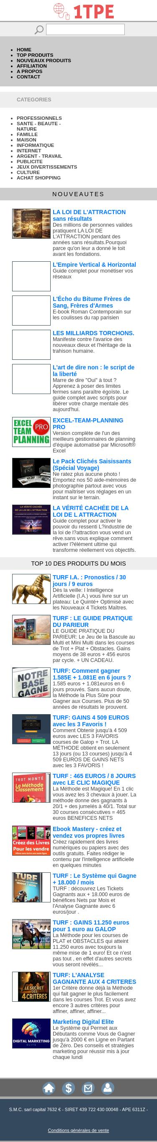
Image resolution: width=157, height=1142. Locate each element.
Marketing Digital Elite (83, 1021)
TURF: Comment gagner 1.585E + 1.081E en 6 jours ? (92, 674)
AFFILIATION (32, 65)
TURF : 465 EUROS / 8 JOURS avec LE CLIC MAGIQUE (94, 779)
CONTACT (28, 76)
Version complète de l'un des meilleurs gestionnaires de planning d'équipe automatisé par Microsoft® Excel (94, 442)
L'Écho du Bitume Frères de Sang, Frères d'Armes (91, 302)
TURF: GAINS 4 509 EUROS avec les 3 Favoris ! (91, 721)
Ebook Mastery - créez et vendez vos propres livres (89, 832)
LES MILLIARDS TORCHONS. (93, 333)
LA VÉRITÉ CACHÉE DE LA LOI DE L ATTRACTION (91, 511)
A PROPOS (29, 71)
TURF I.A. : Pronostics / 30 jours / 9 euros (89, 580)
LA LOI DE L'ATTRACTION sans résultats (89, 215)
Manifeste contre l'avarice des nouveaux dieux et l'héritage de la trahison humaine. (92, 345)
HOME (24, 49)
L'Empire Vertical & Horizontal (94, 264)
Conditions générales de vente (78, 1130)
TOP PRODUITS (35, 55)
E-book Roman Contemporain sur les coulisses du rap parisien (92, 315)
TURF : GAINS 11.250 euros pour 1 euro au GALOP (91, 925)
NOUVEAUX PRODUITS (44, 60)
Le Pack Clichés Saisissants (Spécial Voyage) (92, 464)
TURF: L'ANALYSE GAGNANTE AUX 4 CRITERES (94, 978)
